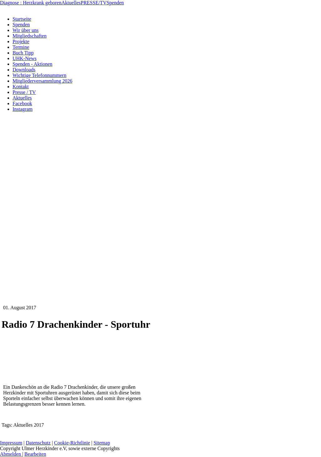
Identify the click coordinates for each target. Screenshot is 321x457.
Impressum (11, 442)
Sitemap (101, 442)
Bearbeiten (35, 454)
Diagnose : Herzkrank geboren (30, 2)
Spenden (115, 2)
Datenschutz (38, 442)
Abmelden (11, 454)
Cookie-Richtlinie (72, 442)
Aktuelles (71, 2)
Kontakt (193, 434)
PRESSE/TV (94, 2)
